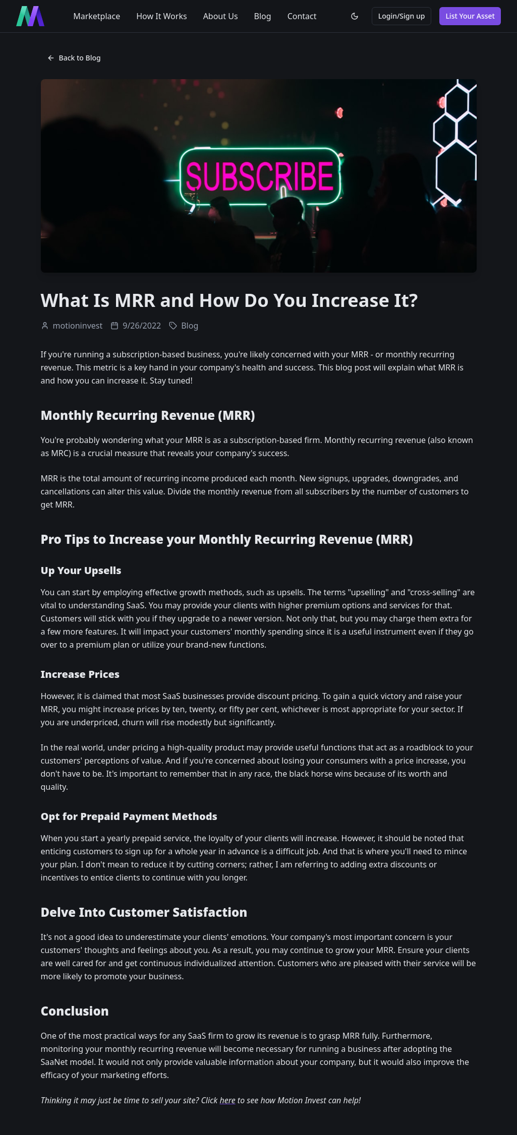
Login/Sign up (401, 16)
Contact (302, 16)
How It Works (161, 16)
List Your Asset (470, 16)
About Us (220, 16)
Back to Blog (74, 57)
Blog (262, 16)
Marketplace (96, 16)
